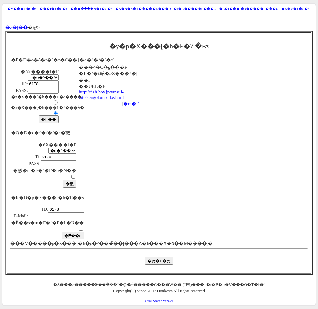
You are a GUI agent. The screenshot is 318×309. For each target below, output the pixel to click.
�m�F (131, 103)
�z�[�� (16, 27)
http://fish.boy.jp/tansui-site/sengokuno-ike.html (101, 94)
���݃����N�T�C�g (91, 8)
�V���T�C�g (22, 8)
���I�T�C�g (54, 8)
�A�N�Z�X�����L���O (143, 8)
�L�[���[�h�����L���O (248, 8)
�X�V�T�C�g (295, 8)
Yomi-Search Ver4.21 (159, 301)
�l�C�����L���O (195, 8)
